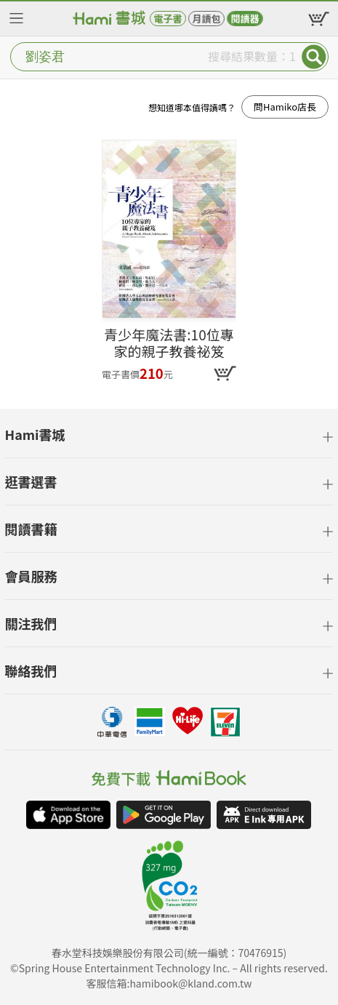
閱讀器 (244, 18)
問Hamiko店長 (285, 106)
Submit (314, 57)
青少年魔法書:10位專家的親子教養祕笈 (168, 343)
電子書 (167, 18)
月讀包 (206, 18)
